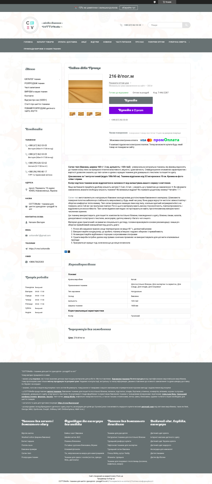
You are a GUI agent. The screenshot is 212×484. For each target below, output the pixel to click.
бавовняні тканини (121, 379)
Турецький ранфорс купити (119, 441)
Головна (28, 42)
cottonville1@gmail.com (40, 235)
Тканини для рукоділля (118, 433)
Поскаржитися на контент (119, 481)
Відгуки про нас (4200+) (36, 100)
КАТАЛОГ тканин (33, 79)
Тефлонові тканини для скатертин (122, 445)
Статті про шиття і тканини (37, 104)
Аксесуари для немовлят (161, 449)
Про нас (139, 42)
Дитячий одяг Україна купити (163, 441)
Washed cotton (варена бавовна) (36, 437)
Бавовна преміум (29, 449)
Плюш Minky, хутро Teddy (119, 453)
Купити (131, 100)
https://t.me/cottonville (39, 249)
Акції (83, 42)
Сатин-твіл (73, 197)
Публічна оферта (177, 42)
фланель (42, 397)
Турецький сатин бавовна (119, 449)
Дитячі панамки (157, 453)
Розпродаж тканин (30, 457)
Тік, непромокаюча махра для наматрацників (84, 453)
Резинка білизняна (73, 441)
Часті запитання (32, 87)
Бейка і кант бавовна (74, 433)
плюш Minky (69, 397)
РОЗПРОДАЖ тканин (35, 83)
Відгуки (95, 42)
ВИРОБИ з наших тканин (36, 91)
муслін (50, 397)
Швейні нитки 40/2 (72, 437)
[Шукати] (186, 25)
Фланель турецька (116, 457)
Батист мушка (28, 441)
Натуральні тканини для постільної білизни (126, 437)
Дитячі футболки (157, 457)
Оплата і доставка (67, 42)
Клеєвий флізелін (72, 449)
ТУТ (179, 190)
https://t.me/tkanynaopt (68, 403)
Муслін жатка (27, 433)
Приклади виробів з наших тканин (42, 49)
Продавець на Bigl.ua (106, 479)
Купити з (130, 110)
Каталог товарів (45, 42)
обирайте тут (128, 7)
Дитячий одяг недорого (160, 445)
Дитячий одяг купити (159, 433)
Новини (107, 42)
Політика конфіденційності (142, 481)
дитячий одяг (147, 407)
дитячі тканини (54, 391)
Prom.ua (119, 476)
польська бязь (169, 394)
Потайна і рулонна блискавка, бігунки (81, 445)
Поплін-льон (27, 445)
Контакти (29, 96)
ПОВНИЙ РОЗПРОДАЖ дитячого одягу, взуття (40, 109)
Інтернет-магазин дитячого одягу (164, 437)
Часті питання (123, 42)
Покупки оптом (156, 42)
